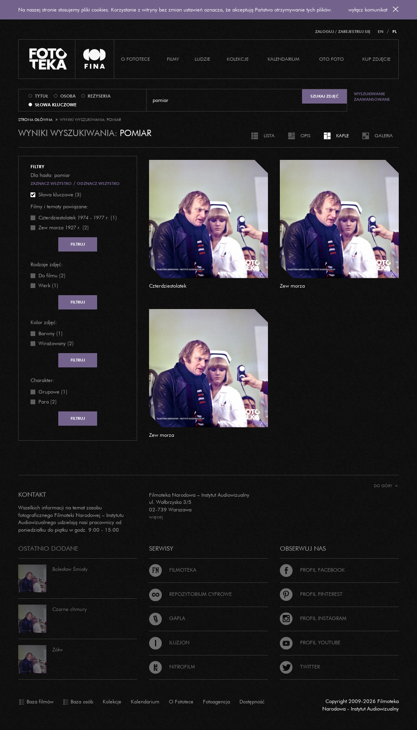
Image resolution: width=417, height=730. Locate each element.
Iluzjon (169, 642)
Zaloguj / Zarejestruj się (343, 31)
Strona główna (35, 119)
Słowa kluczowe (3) (59, 194)
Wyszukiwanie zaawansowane (372, 96)
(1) (77, 217)
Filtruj (78, 244)
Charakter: (42, 380)
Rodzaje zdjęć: (47, 264)
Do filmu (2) (51, 275)
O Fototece (135, 59)
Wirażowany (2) (56, 343)
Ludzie (202, 59)
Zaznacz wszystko (51, 183)
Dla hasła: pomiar (50, 175)
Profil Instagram (313, 618)
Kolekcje (238, 59)
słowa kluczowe (56, 105)
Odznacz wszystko (98, 183)
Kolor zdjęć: (44, 322)
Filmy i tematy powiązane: (59, 206)
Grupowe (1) (52, 391)
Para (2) (47, 401)
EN (380, 31)
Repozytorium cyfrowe (190, 594)
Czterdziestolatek (167, 285)
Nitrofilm (172, 666)
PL (394, 31)
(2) (63, 227)
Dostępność (251, 701)
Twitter (300, 666)
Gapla (167, 618)
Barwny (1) (50, 333)
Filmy (173, 59)
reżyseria (99, 96)
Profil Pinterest (311, 594)
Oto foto (331, 59)
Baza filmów (36, 701)
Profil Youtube (310, 642)
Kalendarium (283, 59)
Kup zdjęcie (376, 59)
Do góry (386, 485)
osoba (68, 96)
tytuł (41, 96)
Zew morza (292, 285)
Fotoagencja (216, 701)
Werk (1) (48, 285)
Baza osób (78, 701)
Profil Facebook (312, 570)
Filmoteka (172, 570)
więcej (156, 516)
